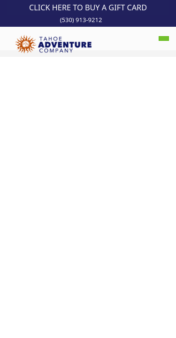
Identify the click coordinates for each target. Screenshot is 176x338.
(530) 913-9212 (81, 19)
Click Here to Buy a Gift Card (88, 7)
